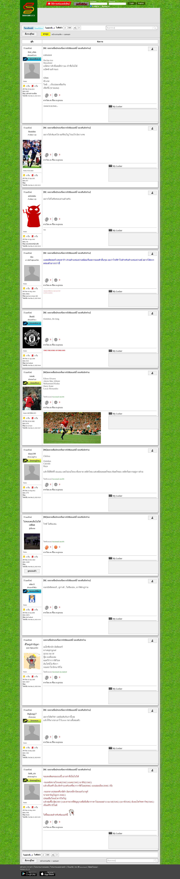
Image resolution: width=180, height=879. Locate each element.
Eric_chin (32, 52)
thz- (32, 257)
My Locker (115, 106)
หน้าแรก (23, 867)
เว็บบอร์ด (70, 867)
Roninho (32, 131)
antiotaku (32, 196)
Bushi (32, 316)
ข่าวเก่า (30, 867)
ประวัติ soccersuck (81, 867)
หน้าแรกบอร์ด (57, 34)
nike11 (32, 584)
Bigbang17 (32, 714)
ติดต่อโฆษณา (93, 867)
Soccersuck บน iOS (58, 397)
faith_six (32, 773)
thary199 (32, 454)
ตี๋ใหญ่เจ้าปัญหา (32, 644)
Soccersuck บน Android (59, 672)
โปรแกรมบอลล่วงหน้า (58, 867)
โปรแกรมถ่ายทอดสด (41, 867)
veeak (32, 376)
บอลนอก (67, 34)
